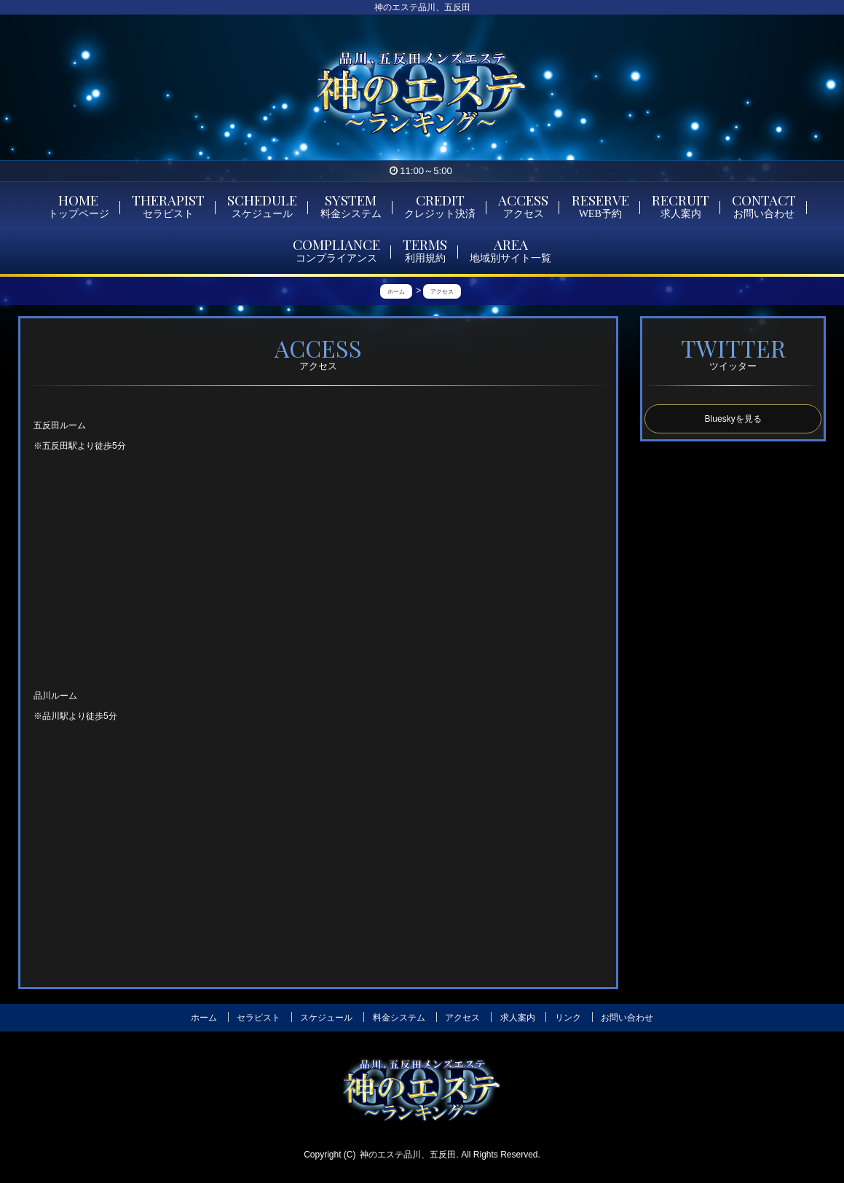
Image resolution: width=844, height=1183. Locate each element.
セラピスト (258, 1018)
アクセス (462, 1018)
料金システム (399, 1018)
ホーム (204, 1018)
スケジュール (326, 1018)
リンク (568, 1018)
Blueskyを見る (733, 419)
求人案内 (517, 1018)
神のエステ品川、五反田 (408, 1154)
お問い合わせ (627, 1018)
